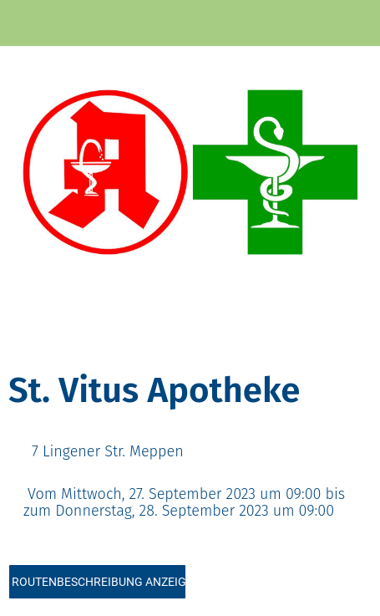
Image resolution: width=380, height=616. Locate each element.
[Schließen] (23, 23)
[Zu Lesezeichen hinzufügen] (311, 336)
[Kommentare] (352, 336)
